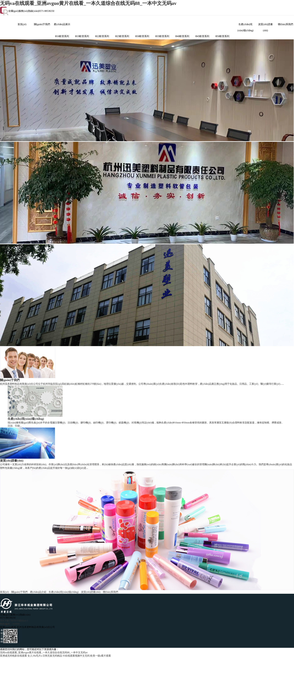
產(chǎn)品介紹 (38, 592)
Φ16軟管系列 (62, 36)
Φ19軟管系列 (82, 36)
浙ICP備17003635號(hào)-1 (14, 620)
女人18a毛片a (35, 655)
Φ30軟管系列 (142, 36)
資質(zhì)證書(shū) (265, 25)
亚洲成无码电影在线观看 (13, 655)
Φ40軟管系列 (182, 36)
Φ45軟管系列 (202, 36)
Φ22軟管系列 (102, 36)
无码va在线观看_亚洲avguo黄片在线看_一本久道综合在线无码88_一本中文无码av (88, 3)
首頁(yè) (22, 24)
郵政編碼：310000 (10, 624)
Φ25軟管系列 (122, 36)
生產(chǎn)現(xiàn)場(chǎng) (245, 25)
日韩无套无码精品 (52, 655)
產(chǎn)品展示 (62, 24)
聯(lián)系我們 (285, 24)
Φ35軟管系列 (162, 36)
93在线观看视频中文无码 (76, 655)
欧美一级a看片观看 (100, 655)
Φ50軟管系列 (222, 36)
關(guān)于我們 (42, 24)
